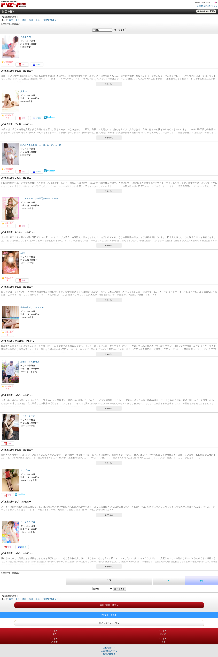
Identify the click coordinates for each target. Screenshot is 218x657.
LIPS (22, 253)
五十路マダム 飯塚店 (29, 361)
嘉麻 (37, 20)
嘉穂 (31, 20)
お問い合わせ (109, 654)
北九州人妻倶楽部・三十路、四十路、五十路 (40, 145)
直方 (24, 20)
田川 (17, 20)
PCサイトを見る (109, 615)
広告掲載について (109, 651)
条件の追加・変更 (205, 11)
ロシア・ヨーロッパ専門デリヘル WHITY (39, 198)
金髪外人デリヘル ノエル (31, 307)
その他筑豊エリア (50, 20)
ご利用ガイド (109, 647)
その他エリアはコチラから (207, 6)
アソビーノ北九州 (163, 632)
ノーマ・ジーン (27, 416)
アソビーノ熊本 (163, 640)
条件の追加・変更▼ (109, 605)
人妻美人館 (25, 37)
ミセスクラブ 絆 (27, 522)
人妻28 (23, 91)
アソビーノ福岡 (54, 632)
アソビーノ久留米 (54, 640)
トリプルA (25, 470)
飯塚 (11, 20)
